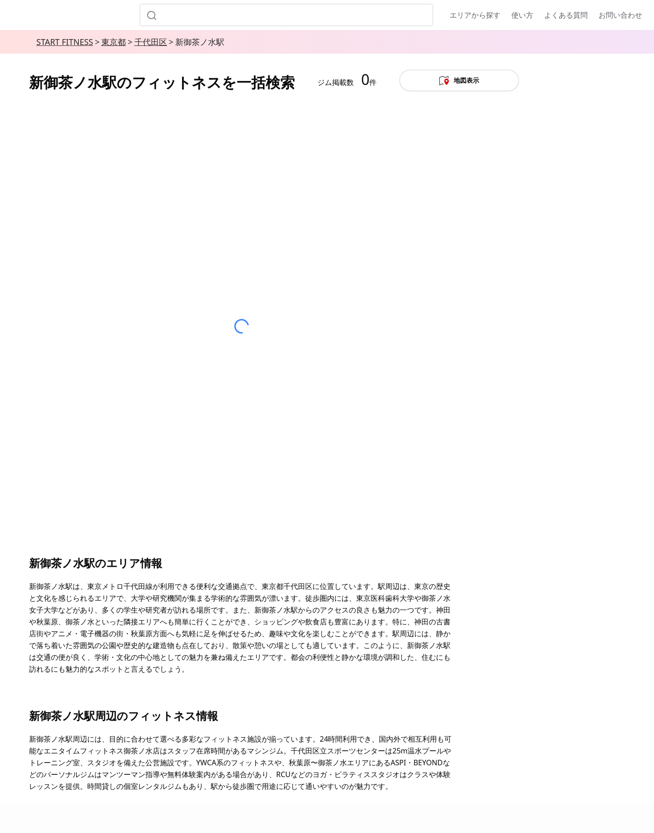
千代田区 (150, 41)
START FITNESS (64, 41)
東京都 (113, 41)
